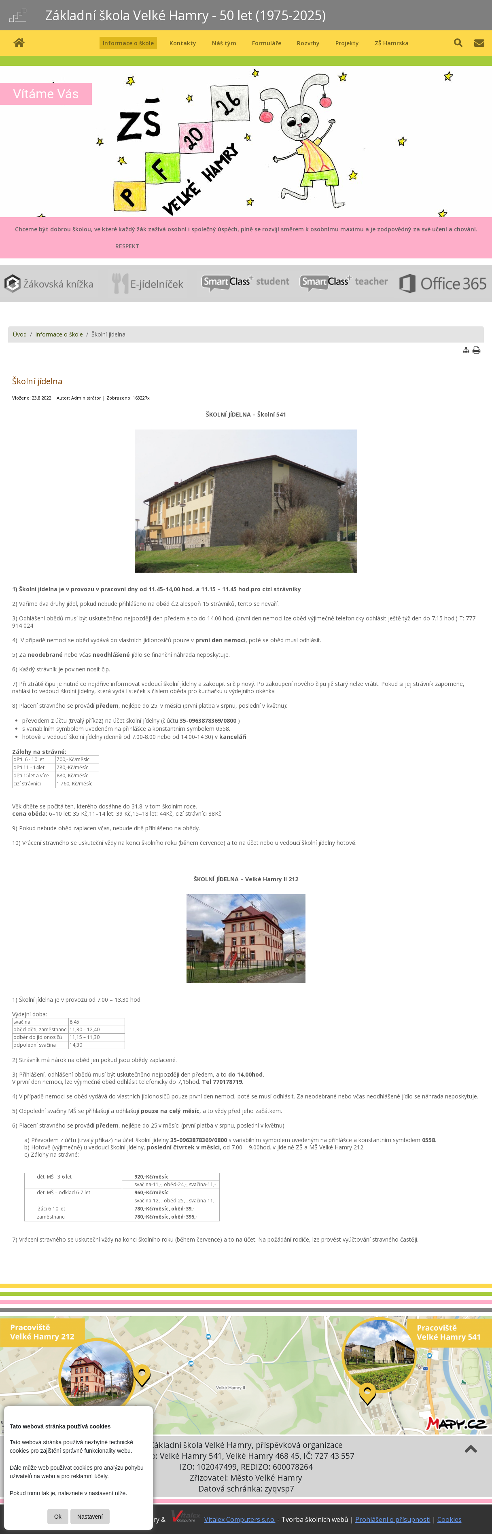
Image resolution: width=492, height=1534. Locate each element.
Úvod (20, 334)
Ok (58, 1516)
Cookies (449, 1519)
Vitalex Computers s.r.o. (240, 1519)
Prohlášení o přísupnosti (392, 1519)
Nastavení (90, 1516)
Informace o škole (59, 334)
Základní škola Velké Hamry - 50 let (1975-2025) (185, 15)
